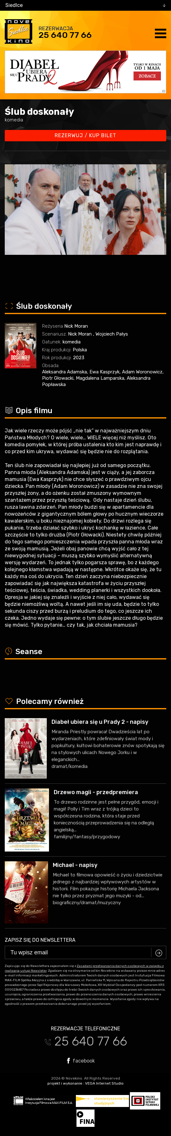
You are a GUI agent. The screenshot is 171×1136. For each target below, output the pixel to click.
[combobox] (85, 5)
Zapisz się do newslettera (40, 940)
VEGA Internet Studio (104, 1083)
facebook (81, 1060)
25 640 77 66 (65, 35)
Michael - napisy (75, 865)
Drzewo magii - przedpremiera (96, 792)
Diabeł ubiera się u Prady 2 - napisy (100, 721)
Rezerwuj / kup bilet (85, 135)
